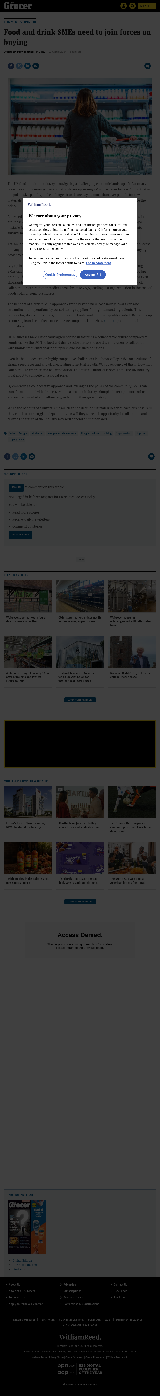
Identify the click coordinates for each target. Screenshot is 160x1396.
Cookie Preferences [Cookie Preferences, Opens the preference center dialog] (60, 274)
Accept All (93, 274)
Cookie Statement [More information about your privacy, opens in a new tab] (98, 263)
